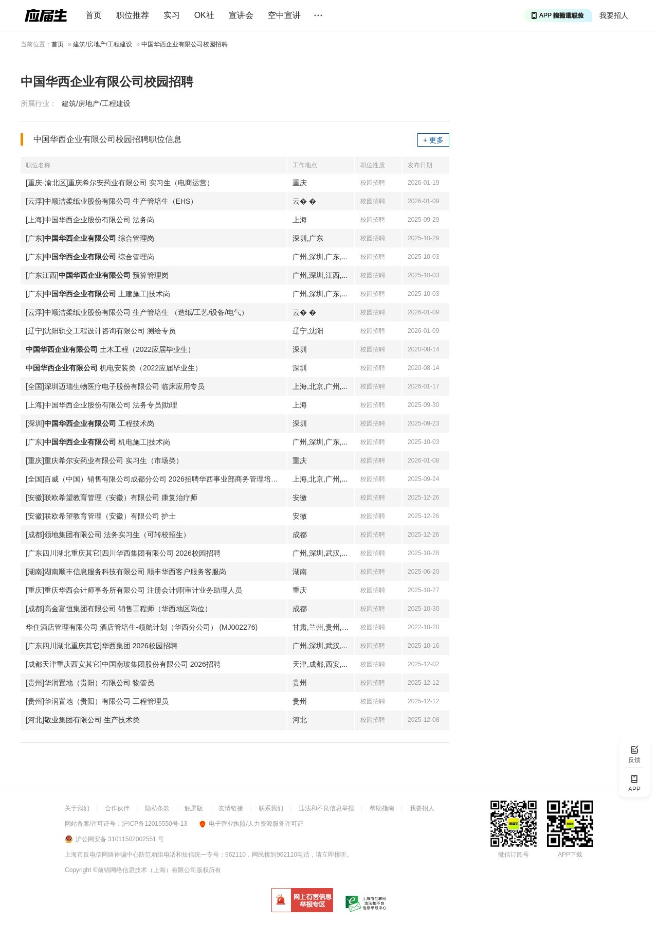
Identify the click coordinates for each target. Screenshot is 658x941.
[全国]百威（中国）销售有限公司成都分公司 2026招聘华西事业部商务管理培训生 (155, 479)
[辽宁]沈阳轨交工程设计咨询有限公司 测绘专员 (101, 331)
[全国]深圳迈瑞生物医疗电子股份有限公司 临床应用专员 (115, 386)
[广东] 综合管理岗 (90, 238)
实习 (171, 15)
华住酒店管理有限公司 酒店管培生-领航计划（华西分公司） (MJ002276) (142, 627)
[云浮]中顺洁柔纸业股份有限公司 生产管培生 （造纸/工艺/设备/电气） (137, 312)
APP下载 (570, 854)
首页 (93, 15)
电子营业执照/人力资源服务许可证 (251, 823)
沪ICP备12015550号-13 (154, 823)
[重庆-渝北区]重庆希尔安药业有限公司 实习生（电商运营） (120, 183)
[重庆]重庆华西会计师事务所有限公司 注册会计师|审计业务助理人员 (134, 590)
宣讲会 (241, 15)
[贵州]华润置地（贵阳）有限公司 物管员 (90, 683)
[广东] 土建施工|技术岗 (98, 294)
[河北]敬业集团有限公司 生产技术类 (83, 720)
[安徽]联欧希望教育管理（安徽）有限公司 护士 (101, 516)
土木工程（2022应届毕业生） (110, 349)
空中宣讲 (284, 15)
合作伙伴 (117, 808)
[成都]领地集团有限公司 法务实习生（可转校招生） (108, 534)
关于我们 (77, 808)
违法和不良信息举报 (326, 808)
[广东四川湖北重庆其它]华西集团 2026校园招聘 (101, 646)
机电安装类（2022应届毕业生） (114, 368)
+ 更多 (433, 140)
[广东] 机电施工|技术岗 (98, 442)
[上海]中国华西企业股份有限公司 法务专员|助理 (101, 405)
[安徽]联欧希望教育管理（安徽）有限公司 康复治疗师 (111, 497)
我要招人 (613, 15)
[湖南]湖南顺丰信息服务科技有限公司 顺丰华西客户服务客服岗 (126, 571)
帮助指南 (382, 808)
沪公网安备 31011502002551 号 (120, 839)
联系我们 (271, 808)
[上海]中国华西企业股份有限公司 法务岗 (90, 220)
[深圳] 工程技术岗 (90, 423)
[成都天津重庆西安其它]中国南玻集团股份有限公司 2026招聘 (123, 664)
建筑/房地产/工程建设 (102, 44)
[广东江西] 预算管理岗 (97, 275)
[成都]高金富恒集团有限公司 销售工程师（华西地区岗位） (119, 609)
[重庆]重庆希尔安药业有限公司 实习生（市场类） (104, 460)
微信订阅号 (513, 854)
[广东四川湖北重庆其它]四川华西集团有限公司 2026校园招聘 (123, 553)
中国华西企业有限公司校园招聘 (184, 44)
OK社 (204, 15)
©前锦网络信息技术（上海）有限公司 (144, 870)
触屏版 (194, 808)
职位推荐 (132, 15)
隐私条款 (157, 808)
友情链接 (230, 808)
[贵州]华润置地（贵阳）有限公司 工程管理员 (97, 701)
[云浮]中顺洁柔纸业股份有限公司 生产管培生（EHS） (111, 201)
